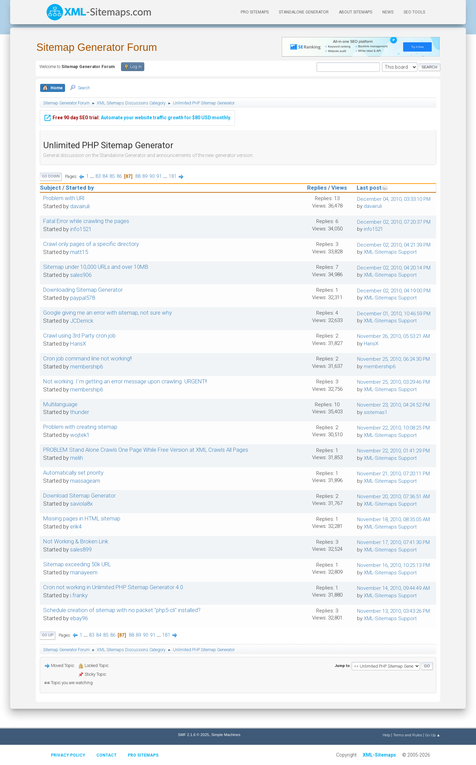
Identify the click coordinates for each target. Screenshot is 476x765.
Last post (372, 187)
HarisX (78, 343)
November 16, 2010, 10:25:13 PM (393, 565)
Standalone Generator (304, 12)
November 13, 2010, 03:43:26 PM (393, 611)
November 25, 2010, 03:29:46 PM (393, 382)
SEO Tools (414, 12)
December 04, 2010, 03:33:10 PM (393, 199)
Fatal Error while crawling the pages (86, 221)
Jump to (342, 665)
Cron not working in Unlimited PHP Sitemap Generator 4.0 (113, 587)
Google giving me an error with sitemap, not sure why (107, 312)
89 (145, 176)
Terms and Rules (407, 735)
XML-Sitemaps (379, 755)
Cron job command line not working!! (87, 358)
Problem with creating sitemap (80, 426)
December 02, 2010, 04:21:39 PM (393, 245)
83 (98, 176)
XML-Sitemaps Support (390, 252)
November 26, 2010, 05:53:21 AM (393, 336)
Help (386, 735)
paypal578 (82, 297)
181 (173, 176)
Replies (317, 187)
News (387, 12)
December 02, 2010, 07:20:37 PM (393, 222)
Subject (50, 187)
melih (76, 457)
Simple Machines (225, 735)
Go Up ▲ (432, 735)
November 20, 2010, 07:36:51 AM (393, 496)
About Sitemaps (355, 12)
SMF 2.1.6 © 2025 (193, 735)
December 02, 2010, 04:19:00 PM (393, 291)
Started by (80, 187)
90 (152, 176)
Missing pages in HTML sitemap (81, 518)
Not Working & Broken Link (75, 541)
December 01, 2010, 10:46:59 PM (393, 314)
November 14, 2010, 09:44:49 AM (393, 588)
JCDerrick (81, 320)
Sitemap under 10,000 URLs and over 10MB (95, 266)
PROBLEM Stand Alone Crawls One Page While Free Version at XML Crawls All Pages (145, 449)
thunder (79, 412)
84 (105, 176)
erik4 (76, 526)
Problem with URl (63, 198)
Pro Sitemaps (143, 755)
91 (159, 176)
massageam (85, 480)
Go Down (51, 176)
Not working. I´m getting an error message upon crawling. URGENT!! (125, 381)
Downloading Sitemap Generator (83, 289)
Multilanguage (60, 404)
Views (339, 187)
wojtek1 (80, 435)
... (92, 176)
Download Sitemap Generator (79, 495)
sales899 (81, 549)
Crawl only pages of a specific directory (91, 244)
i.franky (79, 595)
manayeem (83, 572)
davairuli (80, 206)
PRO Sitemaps (255, 12)
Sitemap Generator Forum (96, 47)
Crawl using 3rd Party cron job (79, 335)
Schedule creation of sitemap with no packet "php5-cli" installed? (122, 610)
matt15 (79, 252)
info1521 (81, 229)
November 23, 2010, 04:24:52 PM (393, 405)
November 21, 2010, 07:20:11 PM (393, 474)
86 (119, 176)
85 (112, 176)
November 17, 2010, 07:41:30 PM (393, 542)
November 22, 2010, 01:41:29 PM (393, 451)
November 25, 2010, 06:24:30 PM (393, 359)
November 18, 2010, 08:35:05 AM (393, 519)
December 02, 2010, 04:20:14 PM (393, 268)
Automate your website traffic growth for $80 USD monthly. (137, 117)
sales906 (81, 275)
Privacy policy (68, 755)
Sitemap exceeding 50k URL (77, 564)
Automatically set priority (73, 472)
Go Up (47, 635)
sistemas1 (375, 412)
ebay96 (79, 618)
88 (138, 176)
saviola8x (81, 503)
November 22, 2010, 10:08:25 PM (393, 428)
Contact (106, 755)
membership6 (86, 366)
